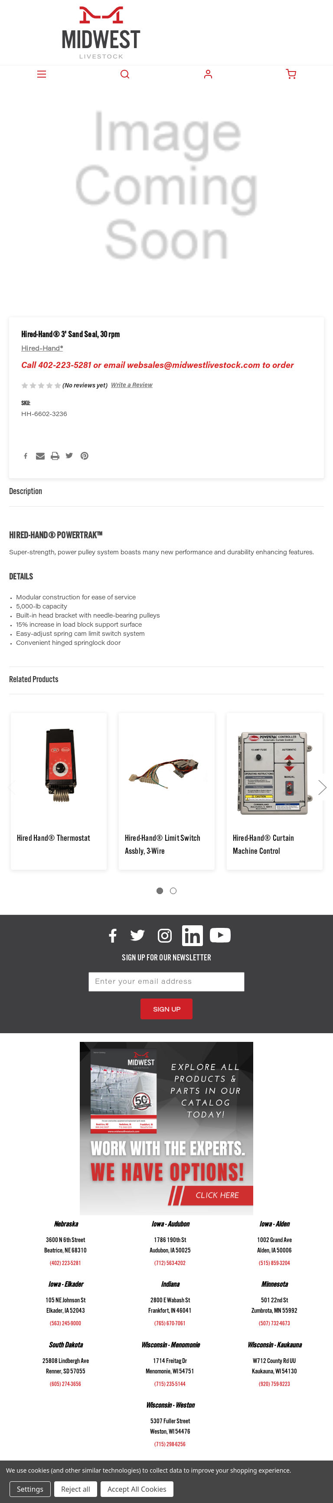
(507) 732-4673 (274, 1324)
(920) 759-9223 (274, 1385)
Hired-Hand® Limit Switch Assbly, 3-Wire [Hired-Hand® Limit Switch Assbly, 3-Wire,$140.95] (163, 846)
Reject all (75, 1489)
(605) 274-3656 (65, 1385)
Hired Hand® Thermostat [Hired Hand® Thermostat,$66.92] (53, 839)
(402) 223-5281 (65, 1264)
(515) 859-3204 (274, 1264)
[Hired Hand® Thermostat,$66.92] (58, 773)
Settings (30, 1489)
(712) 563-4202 (170, 1264)
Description (25, 492)
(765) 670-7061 (170, 1324)
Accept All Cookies (137, 1489)
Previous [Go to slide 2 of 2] (11, 787)
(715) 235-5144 (170, 1385)
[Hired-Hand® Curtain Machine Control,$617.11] (274, 773)
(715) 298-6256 (170, 1445)
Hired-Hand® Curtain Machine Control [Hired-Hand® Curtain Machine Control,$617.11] (263, 846)
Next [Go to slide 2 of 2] (322, 787)
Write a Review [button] (132, 386)
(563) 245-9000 (65, 1324)
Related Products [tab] (34, 680)
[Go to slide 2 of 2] (173, 891)
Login (208, 74)
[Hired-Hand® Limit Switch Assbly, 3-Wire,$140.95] (166, 773)
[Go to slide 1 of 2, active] (160, 891)
